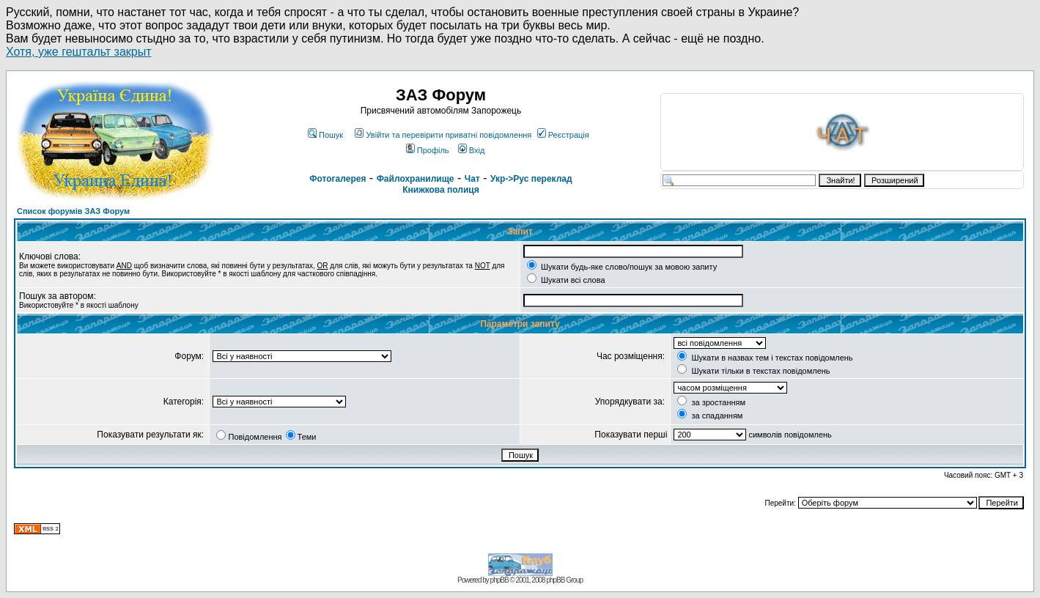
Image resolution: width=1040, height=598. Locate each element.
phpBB (499, 580)
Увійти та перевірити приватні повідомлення (443, 134)
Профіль (427, 150)
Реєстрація (563, 134)
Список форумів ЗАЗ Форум (73, 211)
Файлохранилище (415, 179)
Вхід (471, 150)
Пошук (325, 134)
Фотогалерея (337, 179)
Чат (472, 179)
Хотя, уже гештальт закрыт (79, 51)
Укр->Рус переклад (531, 179)
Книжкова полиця (440, 190)
